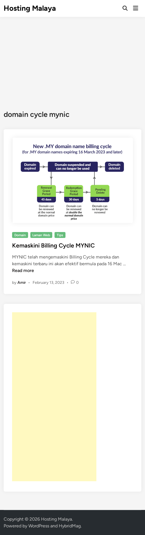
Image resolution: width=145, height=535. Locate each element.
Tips (60, 235)
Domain (20, 235)
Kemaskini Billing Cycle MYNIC (53, 245)
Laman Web (41, 235)
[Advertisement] (72, 59)
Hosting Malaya (30, 8)
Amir (21, 282)
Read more (23, 270)
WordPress (38, 526)
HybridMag (70, 526)
